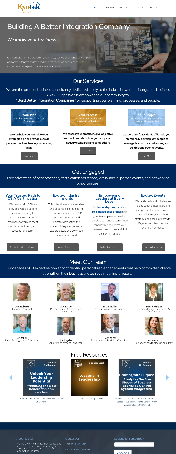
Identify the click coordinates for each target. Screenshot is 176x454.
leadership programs (110, 207)
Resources (125, 7)
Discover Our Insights (66, 247)
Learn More (29, 156)
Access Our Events (153, 247)
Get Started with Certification (22, 247)
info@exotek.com (79, 443)
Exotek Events (153, 195)
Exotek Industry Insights (66, 197)
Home (97, 7)
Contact (152, 7)
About (140, 7)
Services (110, 7)
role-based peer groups (107, 212)
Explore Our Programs (110, 247)
